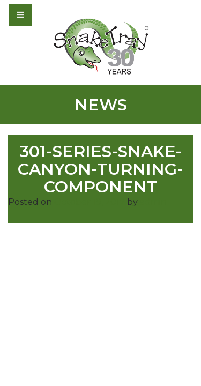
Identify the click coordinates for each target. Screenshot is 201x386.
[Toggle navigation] (49, 15)
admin (153, 202)
